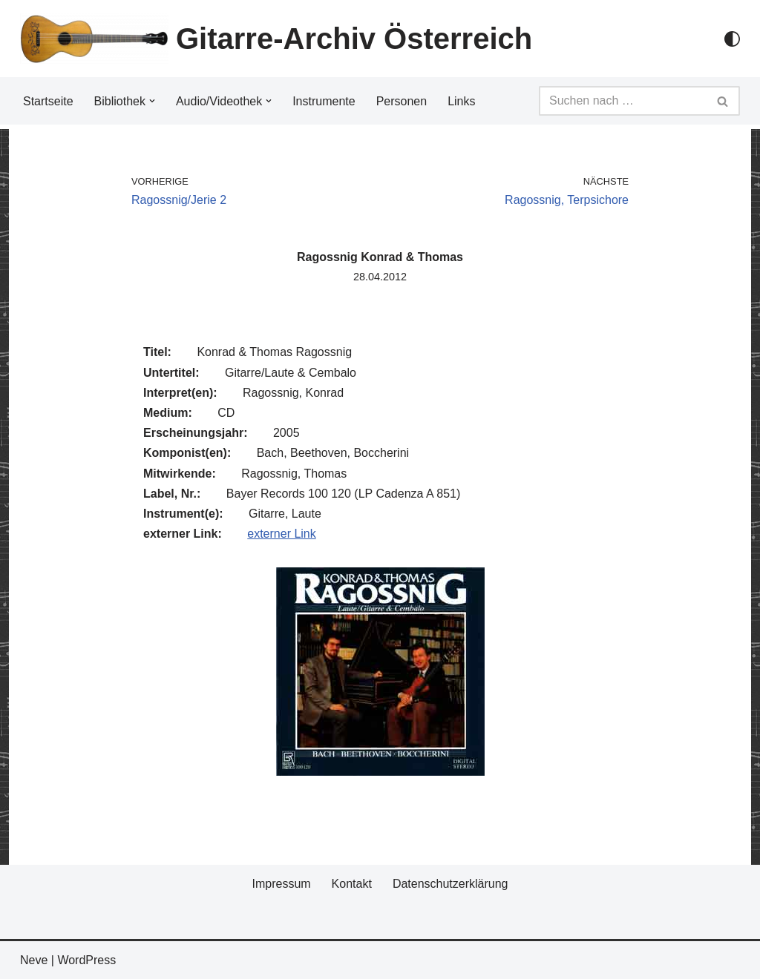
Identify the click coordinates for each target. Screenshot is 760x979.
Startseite (48, 101)
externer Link (281, 533)
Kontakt (352, 883)
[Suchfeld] (623, 101)
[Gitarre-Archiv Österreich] (276, 38)
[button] (152, 101)
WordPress (86, 960)
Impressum (281, 883)
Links (461, 101)
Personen (402, 101)
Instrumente (323, 101)
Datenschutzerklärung (450, 883)
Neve (34, 960)
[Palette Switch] (732, 39)
